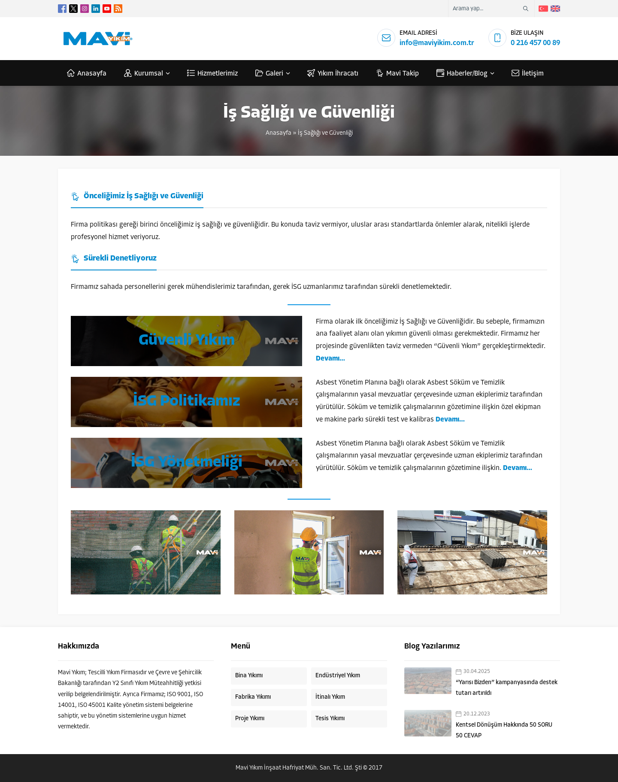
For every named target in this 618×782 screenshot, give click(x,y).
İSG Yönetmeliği (186, 462)
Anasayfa (278, 133)
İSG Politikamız (186, 401)
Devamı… (330, 358)
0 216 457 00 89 (535, 43)
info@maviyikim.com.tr (437, 43)
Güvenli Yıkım (187, 341)
